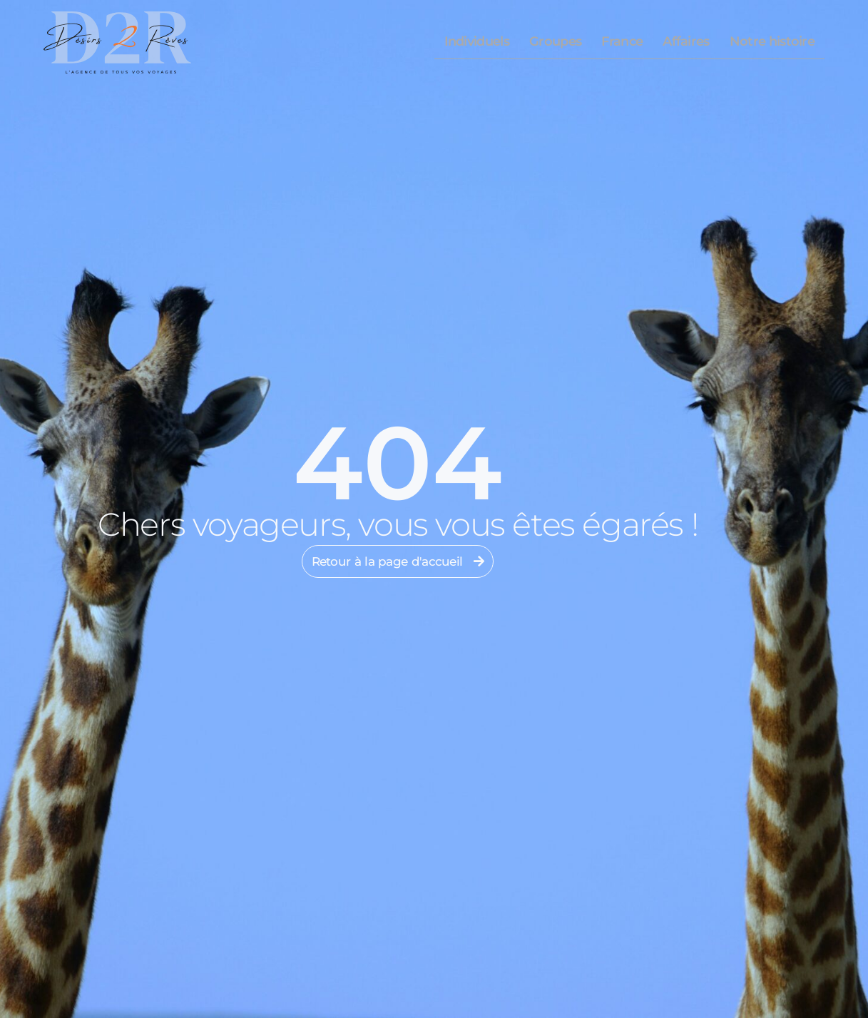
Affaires (686, 41)
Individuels (476, 41)
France (622, 41)
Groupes (555, 41)
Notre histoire (772, 41)
